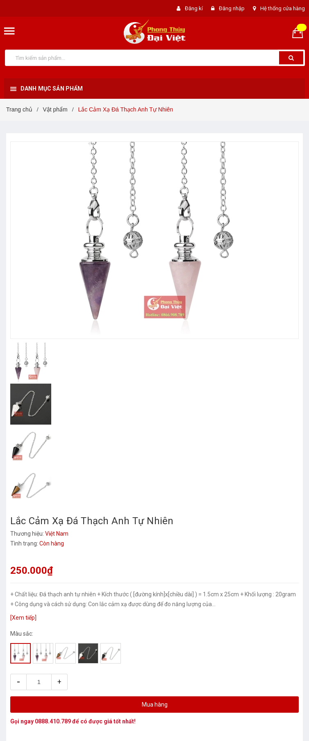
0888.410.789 (53, 721)
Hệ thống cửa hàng (282, 8)
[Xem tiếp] (23, 617)
